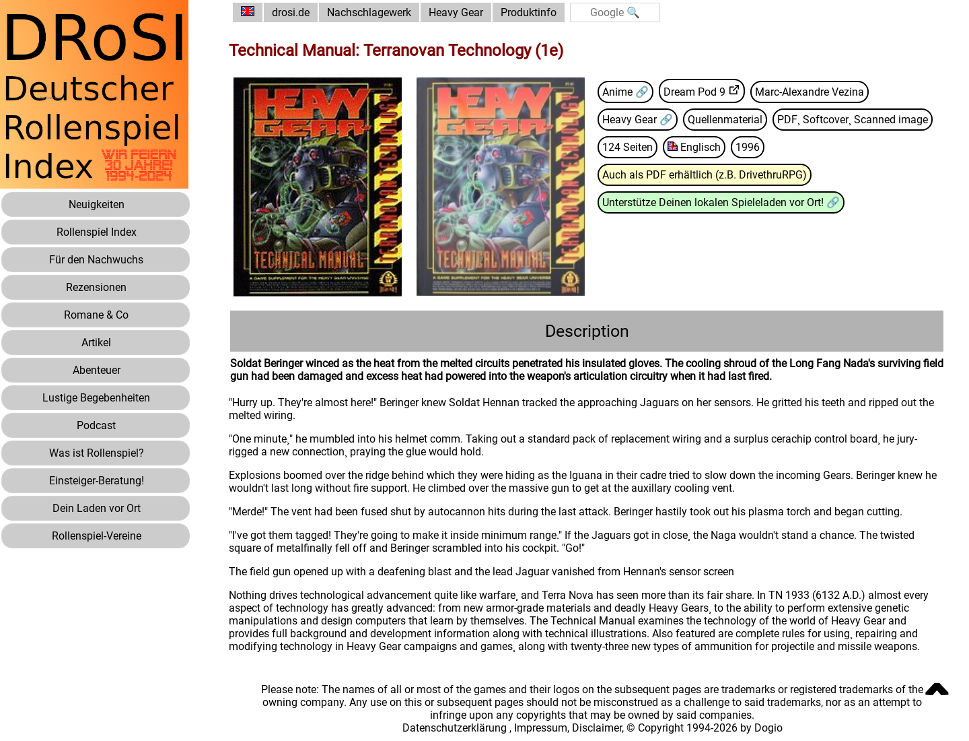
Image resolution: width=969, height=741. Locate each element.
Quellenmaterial (725, 119)
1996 (747, 147)
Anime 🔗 (625, 92)
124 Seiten (627, 147)
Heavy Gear (456, 12)
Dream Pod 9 (694, 92)
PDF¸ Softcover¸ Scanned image (852, 119)
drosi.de (291, 12)
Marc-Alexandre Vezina (809, 92)
